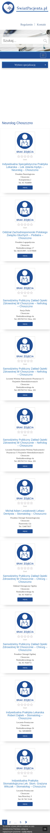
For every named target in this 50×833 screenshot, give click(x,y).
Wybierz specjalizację (30, 65)
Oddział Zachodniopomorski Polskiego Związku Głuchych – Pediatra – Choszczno (24, 235)
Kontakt (41, 24)
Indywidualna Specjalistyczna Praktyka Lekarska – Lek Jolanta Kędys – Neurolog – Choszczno (25, 167)
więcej (25, 187)
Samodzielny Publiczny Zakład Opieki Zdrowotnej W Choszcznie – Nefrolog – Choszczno (25, 303)
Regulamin (26, 24)
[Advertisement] (25, 94)
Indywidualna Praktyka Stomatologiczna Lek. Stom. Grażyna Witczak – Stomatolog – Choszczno (25, 783)
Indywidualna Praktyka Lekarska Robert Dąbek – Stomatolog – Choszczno (25, 715)
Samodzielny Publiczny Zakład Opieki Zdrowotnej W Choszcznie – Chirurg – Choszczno (25, 578)
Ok (45, 829)
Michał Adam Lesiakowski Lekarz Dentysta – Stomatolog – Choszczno (25, 512)
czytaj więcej (27, 832)
